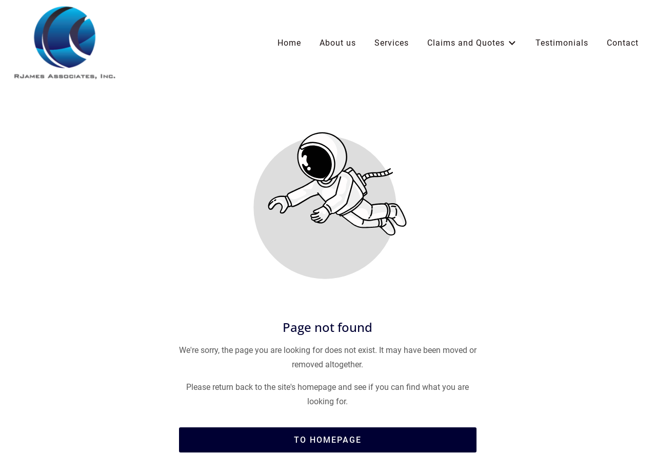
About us (338, 43)
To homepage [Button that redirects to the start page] (328, 440)
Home (289, 43)
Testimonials (561, 43)
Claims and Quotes (472, 43)
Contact (623, 43)
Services (391, 43)
